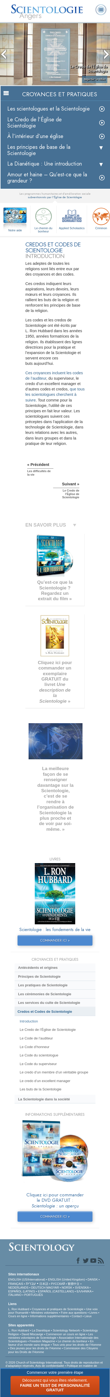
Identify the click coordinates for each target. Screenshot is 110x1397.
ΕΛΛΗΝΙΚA (84, 1291)
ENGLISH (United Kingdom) (66, 1279)
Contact (77, 1316)
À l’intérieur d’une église (35, 136)
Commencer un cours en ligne (65, 1334)
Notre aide (15, 230)
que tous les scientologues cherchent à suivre (55, 394)
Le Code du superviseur (38, 1064)
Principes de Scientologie (39, 976)
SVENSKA (82, 1287)
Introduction (29, 1021)
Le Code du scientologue (39, 1055)
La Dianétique (41, 1330)
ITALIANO (14, 1294)
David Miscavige (32, 1334)
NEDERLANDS (18, 1287)
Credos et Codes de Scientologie (45, 1012)
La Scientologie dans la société (44, 1099)
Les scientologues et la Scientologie (48, 109)
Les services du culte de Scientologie (49, 1003)
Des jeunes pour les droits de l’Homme (35, 1348)
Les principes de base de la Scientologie (38, 150)
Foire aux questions (74, 1312)
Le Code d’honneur (34, 1047)
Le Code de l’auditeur (36, 1038)
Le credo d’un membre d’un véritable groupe (54, 1072)
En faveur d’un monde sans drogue (51, 1343)
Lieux (87, 1316)
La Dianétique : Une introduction (44, 164)
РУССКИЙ (58, 1283)
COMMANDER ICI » (55, 940)
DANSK (93, 1279)
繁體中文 (74, 1283)
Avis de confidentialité (49, 1365)
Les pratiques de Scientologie (43, 985)
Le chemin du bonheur (43, 219)
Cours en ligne (17, 1316)
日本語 (43, 1283)
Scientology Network (66, 1330)
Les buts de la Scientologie (40, 1089)
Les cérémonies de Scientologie (44, 994)
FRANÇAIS (15, 1283)
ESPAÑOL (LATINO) (21, 1291)
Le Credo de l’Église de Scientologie (34, 123)
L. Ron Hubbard (18, 1309)
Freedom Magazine (42, 1341)
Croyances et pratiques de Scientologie (57, 1309)
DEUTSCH (38, 1287)
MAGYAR (52, 1287)
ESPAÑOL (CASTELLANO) (56, 1291)
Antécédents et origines (38, 968)
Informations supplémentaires (49, 1316)
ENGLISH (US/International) (26, 1279)
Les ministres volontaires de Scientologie (50, 1336)
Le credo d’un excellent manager (45, 1081)
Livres (93, 1312)
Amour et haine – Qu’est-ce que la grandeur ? (47, 178)
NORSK (67, 1287)
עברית (31, 1283)
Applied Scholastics (71, 218)
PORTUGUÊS (33, 1294)
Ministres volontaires (44, 1312)
